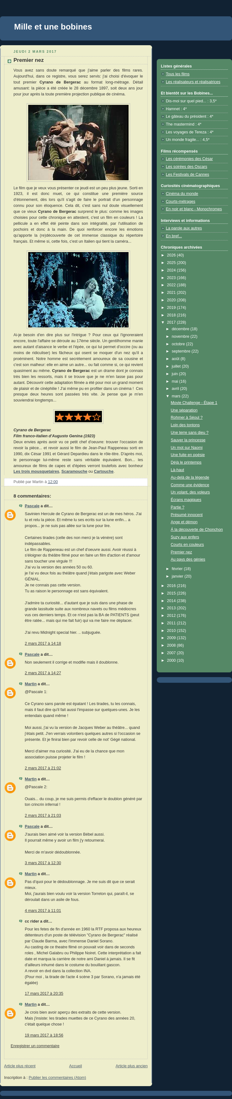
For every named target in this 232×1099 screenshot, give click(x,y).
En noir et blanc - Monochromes (194, 209)
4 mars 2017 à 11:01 (43, 910)
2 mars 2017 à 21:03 (43, 815)
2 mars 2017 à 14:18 (43, 643)
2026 (172, 255)
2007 (172, 653)
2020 (172, 300)
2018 (172, 315)
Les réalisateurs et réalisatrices (193, 82)
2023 (172, 278)
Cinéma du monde (182, 193)
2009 (172, 638)
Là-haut (177, 470)
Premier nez (181, 552)
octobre (179, 344)
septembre (182, 351)
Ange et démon (184, 522)
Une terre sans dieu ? (190, 432)
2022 (172, 285)
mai (175, 381)
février (178, 569)
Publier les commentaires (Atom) (57, 1077)
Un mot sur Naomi (187, 447)
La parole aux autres (184, 228)
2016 (172, 586)
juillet (177, 366)
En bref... (174, 236)
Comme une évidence (190, 485)
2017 (172, 322)
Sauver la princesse (188, 440)
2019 (172, 307)
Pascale (32, 506)
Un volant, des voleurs (190, 492)
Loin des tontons (185, 425)
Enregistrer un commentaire (35, 1046)
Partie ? (177, 507)
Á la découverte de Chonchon (197, 529)
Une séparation (184, 410)
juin (175, 374)
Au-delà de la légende (190, 477)
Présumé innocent (187, 515)
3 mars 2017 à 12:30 (43, 863)
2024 (172, 270)
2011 (172, 623)
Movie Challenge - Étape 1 (194, 403)
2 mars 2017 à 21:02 (43, 768)
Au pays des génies (188, 559)
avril (176, 388)
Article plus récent (19, 1066)
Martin (31, 684)
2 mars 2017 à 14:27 (43, 673)
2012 (172, 615)
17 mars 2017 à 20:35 (44, 993)
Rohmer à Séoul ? (187, 417)
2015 (172, 593)
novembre (181, 336)
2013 (172, 608)
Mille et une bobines (53, 26)
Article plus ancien (132, 1066)
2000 (172, 660)
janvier (178, 576)
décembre (181, 329)
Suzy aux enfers (185, 537)
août (176, 359)
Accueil (75, 1066)
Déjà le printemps (186, 462)
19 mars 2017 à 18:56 (44, 1035)
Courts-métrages (180, 201)
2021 (172, 292)
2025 (172, 263)
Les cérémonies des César (189, 159)
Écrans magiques (186, 500)
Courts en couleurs (187, 544)
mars (177, 396)
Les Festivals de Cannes (187, 174)
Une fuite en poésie (188, 455)
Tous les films (178, 74)
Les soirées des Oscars (186, 166)
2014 (172, 601)
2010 (172, 630)
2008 (172, 645)
